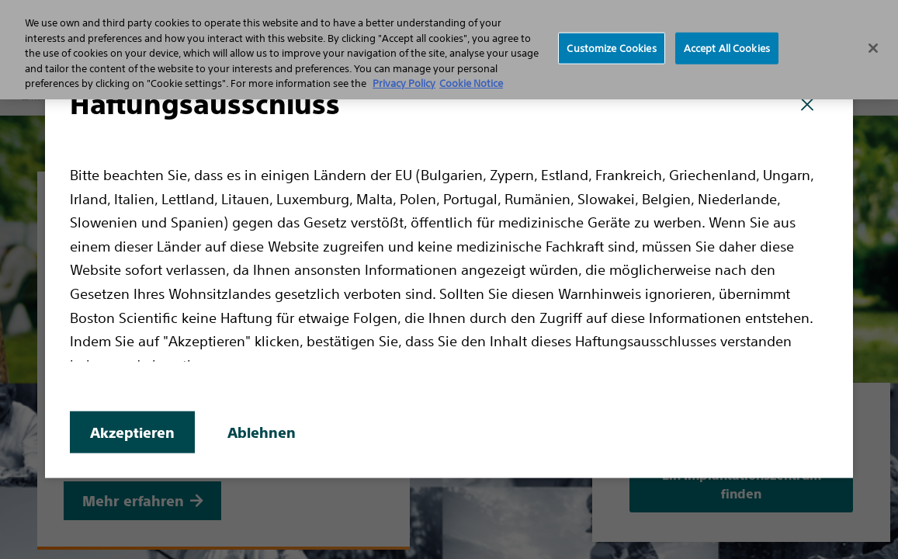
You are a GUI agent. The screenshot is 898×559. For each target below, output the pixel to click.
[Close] (873, 48)
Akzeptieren (132, 433)
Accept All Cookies (727, 47)
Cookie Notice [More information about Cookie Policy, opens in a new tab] (471, 83)
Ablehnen (261, 433)
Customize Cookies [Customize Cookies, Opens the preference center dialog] (611, 47)
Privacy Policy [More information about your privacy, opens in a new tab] (404, 83)
